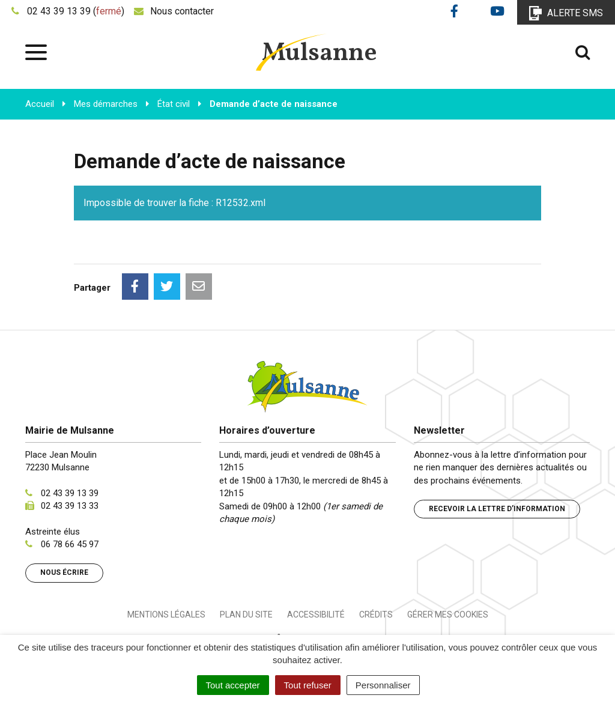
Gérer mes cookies (447, 614)
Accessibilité (316, 614)
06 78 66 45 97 (69, 544)
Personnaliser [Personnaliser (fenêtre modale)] (383, 685)
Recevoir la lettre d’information (497, 509)
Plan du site (246, 614)
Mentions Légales (166, 614)
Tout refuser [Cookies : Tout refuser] (308, 685)
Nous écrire (64, 572)
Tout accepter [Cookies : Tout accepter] (233, 685)
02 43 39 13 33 (69, 505)
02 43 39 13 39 (69, 493)
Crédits (376, 614)
